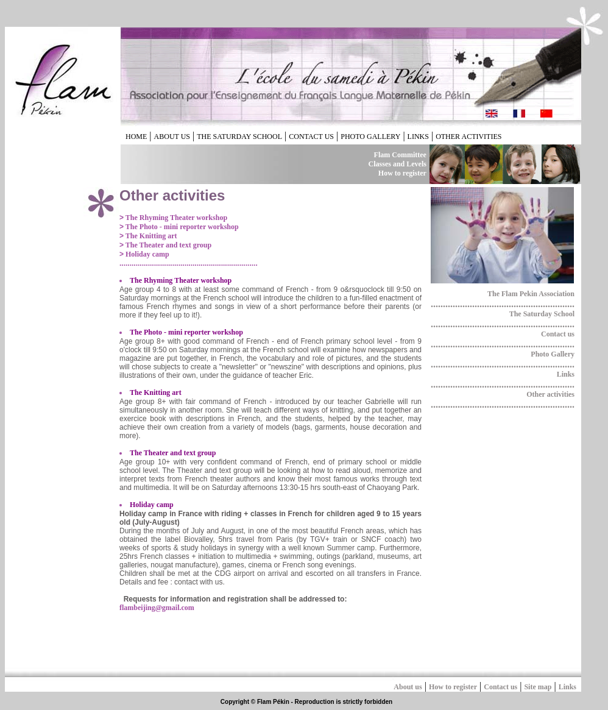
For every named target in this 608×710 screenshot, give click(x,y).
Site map (537, 687)
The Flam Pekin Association (530, 293)
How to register (402, 173)
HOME (136, 136)
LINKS (418, 136)
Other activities (550, 394)
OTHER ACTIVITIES (468, 136)
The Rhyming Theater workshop (175, 217)
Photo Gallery (552, 354)
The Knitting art (150, 236)
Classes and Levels (397, 164)
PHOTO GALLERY (370, 136)
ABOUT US (172, 136)
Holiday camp (146, 254)
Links (565, 374)
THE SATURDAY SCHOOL (239, 136)
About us (408, 687)
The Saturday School (541, 314)
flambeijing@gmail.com (156, 607)
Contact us (557, 334)
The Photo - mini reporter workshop (181, 226)
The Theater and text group (167, 245)
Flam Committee (400, 155)
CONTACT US (311, 136)
